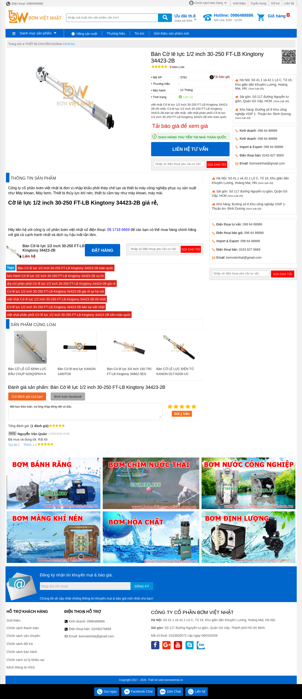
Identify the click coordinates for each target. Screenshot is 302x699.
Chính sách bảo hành (22, 652)
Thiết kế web (156, 680)
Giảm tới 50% (185, 17)
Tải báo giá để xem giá (180, 126)
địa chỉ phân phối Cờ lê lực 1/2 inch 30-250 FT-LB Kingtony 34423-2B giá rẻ (61, 283)
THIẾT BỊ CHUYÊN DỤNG (42, 44)
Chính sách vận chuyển (23, 636)
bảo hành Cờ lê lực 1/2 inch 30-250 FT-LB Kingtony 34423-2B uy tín (55, 276)
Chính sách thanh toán (23, 628)
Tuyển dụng (258, 3)
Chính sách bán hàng (208, 3)
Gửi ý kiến (182, 414)
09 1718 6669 (118, 230)
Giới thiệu (239, 3)
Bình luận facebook (68, 396)
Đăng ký (142, 586)
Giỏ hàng (276, 16)
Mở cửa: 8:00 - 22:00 (233, 17)
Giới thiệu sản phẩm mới (171, 33)
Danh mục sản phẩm (35, 33)
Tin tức (139, 33)
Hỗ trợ (275, 3)
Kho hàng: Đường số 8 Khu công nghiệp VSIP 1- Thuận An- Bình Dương (263, 113)
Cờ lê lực (69, 44)
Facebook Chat (138, 691)
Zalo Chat (170, 691)
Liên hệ (289, 3)
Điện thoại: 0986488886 (24, 3)
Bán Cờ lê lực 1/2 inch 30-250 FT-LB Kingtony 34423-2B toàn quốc (65, 268)
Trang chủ (15, 44)
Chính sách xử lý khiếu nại (25, 660)
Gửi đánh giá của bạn (27, 396)
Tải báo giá (220, 77)
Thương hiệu (116, 33)
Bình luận (177, 67)
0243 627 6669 (273, 155)
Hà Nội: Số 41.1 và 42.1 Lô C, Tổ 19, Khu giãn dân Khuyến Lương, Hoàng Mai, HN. (263, 84)
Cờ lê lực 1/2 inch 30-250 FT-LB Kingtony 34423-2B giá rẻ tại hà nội (55, 291)
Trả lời (12, 445)
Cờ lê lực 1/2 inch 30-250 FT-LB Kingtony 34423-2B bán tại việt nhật (56, 307)
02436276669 (101, 629)
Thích (25, 445)
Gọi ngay (107, 691)
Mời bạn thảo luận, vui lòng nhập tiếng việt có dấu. (85, 411)
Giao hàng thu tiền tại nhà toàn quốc (192, 137)
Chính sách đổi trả (20, 644)
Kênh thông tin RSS (21, 667)
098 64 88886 (267, 130)
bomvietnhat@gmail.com (267, 163)
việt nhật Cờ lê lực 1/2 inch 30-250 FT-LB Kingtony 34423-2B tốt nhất (56, 299)
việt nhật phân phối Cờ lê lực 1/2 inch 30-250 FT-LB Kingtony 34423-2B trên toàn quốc (69, 315)
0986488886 (96, 621)
